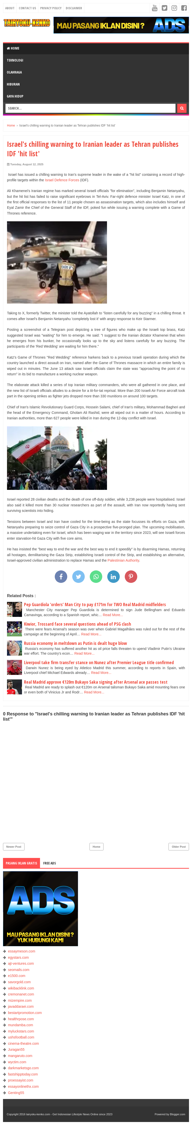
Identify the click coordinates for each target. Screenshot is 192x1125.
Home (13, 48)
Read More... (113, 615)
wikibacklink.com (21, 988)
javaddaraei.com (21, 1006)
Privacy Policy (51, 8)
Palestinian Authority (123, 560)
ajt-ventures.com (21, 963)
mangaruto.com (20, 1056)
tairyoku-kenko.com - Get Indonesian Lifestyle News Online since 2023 (69, 1114)
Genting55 (16, 1093)
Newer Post (13, 846)
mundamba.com (20, 1025)
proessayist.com (20, 1080)
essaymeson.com (21, 951)
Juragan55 (16, 1049)
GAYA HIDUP (15, 96)
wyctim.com (17, 1062)
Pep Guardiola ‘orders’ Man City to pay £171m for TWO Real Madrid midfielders (95, 604)
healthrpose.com (21, 1019)
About (9, 8)
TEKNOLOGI (15, 60)
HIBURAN (13, 84)
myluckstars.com (21, 1031)
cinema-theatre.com (23, 1043)
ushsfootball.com (21, 1037)
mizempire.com (20, 1000)
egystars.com (18, 957)
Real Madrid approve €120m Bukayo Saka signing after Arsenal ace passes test (96, 682)
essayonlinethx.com (23, 1086)
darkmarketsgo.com (23, 1068)
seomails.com (19, 970)
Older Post (179, 846)
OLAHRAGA (14, 72)
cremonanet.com (21, 994)
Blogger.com (177, 1114)
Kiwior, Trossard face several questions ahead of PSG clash (77, 624)
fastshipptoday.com (23, 1074)
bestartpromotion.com (25, 1013)
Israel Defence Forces (62, 180)
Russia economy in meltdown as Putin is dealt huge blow (75, 643)
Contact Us (27, 8)
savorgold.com (19, 982)
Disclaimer (74, 8)
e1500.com (16, 976)
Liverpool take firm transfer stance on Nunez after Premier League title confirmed (99, 662)
